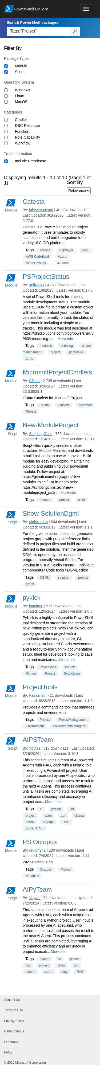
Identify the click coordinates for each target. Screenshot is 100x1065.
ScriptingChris (40, 434)
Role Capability (27, 137)
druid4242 (37, 850)
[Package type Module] (6, 66)
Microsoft (85, 405)
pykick (32, 597)
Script (20, 72)
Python (31, 673)
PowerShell (48, 667)
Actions (45, 250)
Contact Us (12, 1000)
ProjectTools (40, 687)
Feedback (11, 1042)
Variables (32, 876)
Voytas (34, 748)
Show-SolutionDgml (51, 513)
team (48, 815)
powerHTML (34, 828)
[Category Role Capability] (6, 137)
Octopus (46, 869)
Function (22, 131)
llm (72, 809)
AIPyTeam (37, 889)
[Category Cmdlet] (6, 120)
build (81, 500)
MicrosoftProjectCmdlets (57, 372)
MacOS (21, 102)
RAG (66, 822)
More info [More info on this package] (65, 338)
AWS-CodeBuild (37, 257)
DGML (44, 578)
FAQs (8, 1052)
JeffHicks (36, 285)
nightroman (38, 522)
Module (21, 66)
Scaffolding (72, 673)
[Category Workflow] (6, 143)
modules (46, 346)
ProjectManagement (73, 720)
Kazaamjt (37, 695)
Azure (62, 257)
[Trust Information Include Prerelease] (6, 161)
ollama (79, 815)
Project (31, 411)
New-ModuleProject (50, 425)
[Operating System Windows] (6, 90)
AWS (86, 250)
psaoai (56, 809)
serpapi (48, 822)
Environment (35, 726)
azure (30, 822)
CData (34, 381)
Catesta (34, 201)
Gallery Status (14, 1031)
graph (30, 584)
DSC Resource (27, 125)
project (55, 352)
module (45, 500)
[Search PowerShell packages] (75, 31)
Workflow (22, 143)
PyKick (70, 667)
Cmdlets (64, 405)
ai (41, 809)
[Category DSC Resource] (6, 125)
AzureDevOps (36, 263)
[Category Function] (6, 131)
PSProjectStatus (46, 276)
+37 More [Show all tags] (62, 263)
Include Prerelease (30, 161)
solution (63, 578)
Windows (22, 90)
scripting (67, 346)
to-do (29, 359)
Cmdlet (21, 120)
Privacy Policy (14, 1021)
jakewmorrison (41, 210)
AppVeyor (66, 250)
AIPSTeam (38, 739)
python (44, 959)
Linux (19, 96)
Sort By (75, 182)
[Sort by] (79, 190)
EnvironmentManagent (69, 726)
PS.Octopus (40, 841)
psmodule (76, 352)
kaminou (36, 606)
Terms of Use (13, 1010)
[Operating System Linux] (6, 96)
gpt (63, 815)
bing (65, 972)
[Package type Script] (6, 72)
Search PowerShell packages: (33, 22)
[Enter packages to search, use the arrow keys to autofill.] (38, 31)
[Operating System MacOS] (6, 102)
